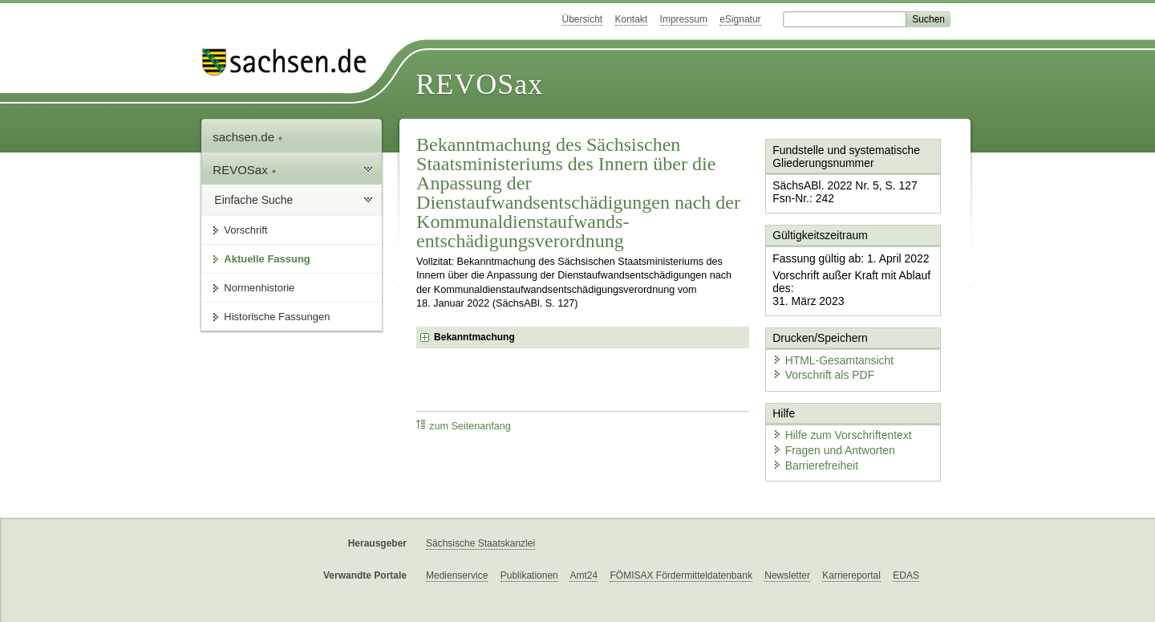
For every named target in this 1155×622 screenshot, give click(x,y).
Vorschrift (245, 230)
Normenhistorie (259, 288)
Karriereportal (851, 551)
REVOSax (479, 84)
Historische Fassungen (277, 317)
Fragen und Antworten (828, 429)
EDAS (906, 551)
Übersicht (581, 19)
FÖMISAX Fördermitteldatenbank (681, 551)
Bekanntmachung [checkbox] (474, 337)
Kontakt (631, 19)
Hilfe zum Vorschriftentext (835, 415)
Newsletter (787, 551)
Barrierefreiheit (811, 443)
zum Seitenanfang (463, 426)
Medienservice (457, 551)
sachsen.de (248, 137)
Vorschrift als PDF (818, 359)
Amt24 (583, 551)
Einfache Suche (253, 199)
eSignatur (739, 19)
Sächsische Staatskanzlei (480, 520)
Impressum (683, 19)
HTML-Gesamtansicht (827, 345)
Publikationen (529, 551)
